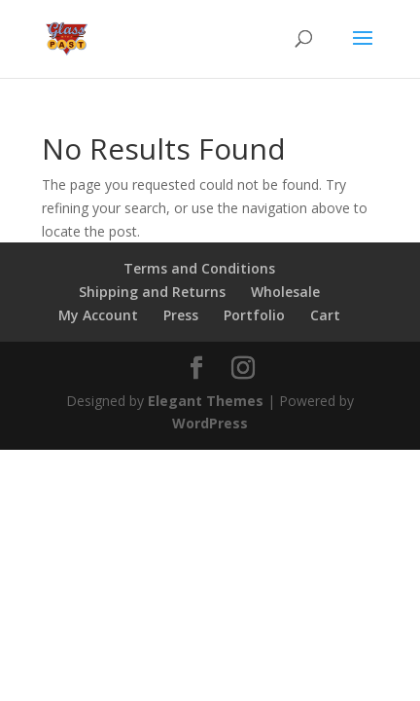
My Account (98, 315)
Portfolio (254, 315)
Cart (325, 315)
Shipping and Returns (152, 291)
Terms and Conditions (199, 268)
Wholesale (285, 291)
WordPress (210, 423)
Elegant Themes (205, 400)
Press (180, 315)
